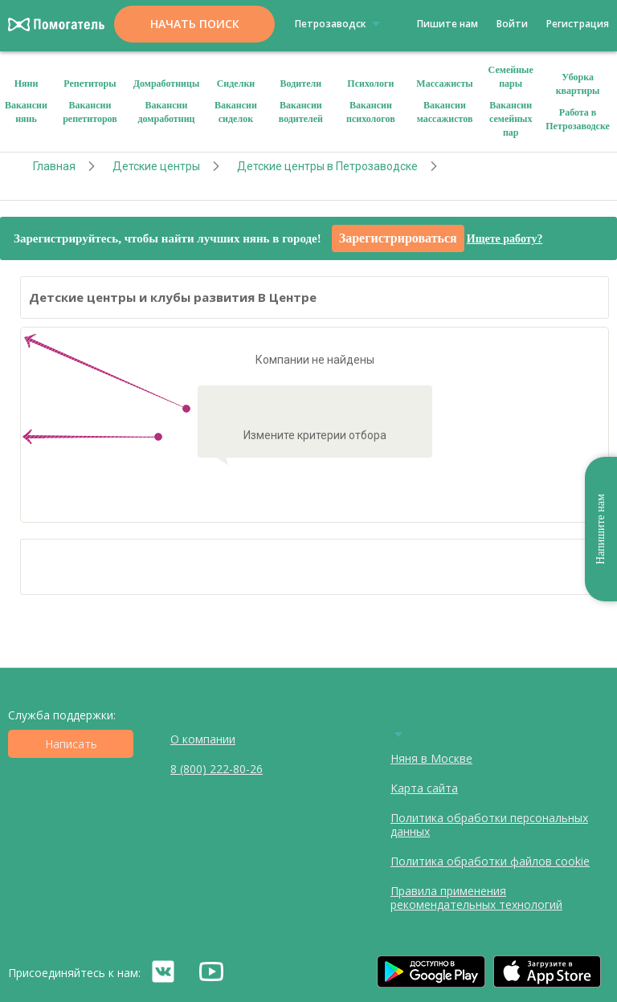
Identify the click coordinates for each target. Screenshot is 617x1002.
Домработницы (166, 83)
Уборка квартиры (578, 83)
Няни (26, 83)
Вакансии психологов (370, 112)
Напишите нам (601, 529)
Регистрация (577, 24)
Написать (71, 744)
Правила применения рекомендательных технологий (476, 897)
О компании (202, 739)
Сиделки (236, 83)
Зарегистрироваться (398, 238)
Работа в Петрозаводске (577, 119)
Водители (301, 83)
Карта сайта (424, 788)
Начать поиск (194, 23)
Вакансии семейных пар (511, 119)
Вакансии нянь (26, 112)
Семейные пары (510, 76)
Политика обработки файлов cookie (490, 861)
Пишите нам (447, 24)
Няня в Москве (431, 758)
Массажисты (444, 83)
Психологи (370, 83)
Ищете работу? (505, 239)
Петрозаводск (340, 23)
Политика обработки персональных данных (489, 824)
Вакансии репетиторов (90, 112)
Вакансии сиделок (236, 112)
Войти (512, 24)
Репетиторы (89, 83)
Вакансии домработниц (165, 112)
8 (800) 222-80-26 (216, 768)
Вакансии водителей (301, 112)
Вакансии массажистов (445, 112)
